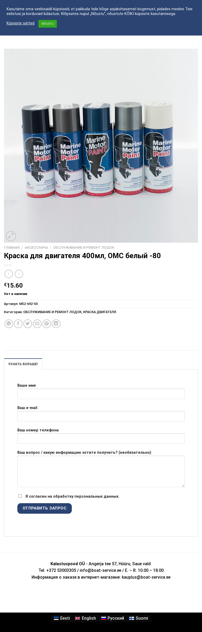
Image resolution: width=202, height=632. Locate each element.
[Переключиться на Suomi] (139, 618)
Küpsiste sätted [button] (20, 23)
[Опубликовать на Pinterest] (46, 323)
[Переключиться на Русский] (113, 618)
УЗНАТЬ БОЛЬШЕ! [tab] (23, 364)
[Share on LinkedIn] (56, 323)
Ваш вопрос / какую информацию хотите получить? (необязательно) (101, 470)
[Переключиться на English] (85, 618)
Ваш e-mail (101, 416)
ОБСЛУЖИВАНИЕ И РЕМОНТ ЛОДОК (83, 247)
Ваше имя (101, 393)
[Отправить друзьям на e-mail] (37, 323)
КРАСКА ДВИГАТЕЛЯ (99, 312)
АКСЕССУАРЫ (36, 247)
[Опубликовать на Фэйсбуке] (18, 323)
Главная (11, 247)
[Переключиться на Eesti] (62, 618)
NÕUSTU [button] (48, 24)
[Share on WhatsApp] (8, 323)
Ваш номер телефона (101, 438)
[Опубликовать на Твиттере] (27, 323)
